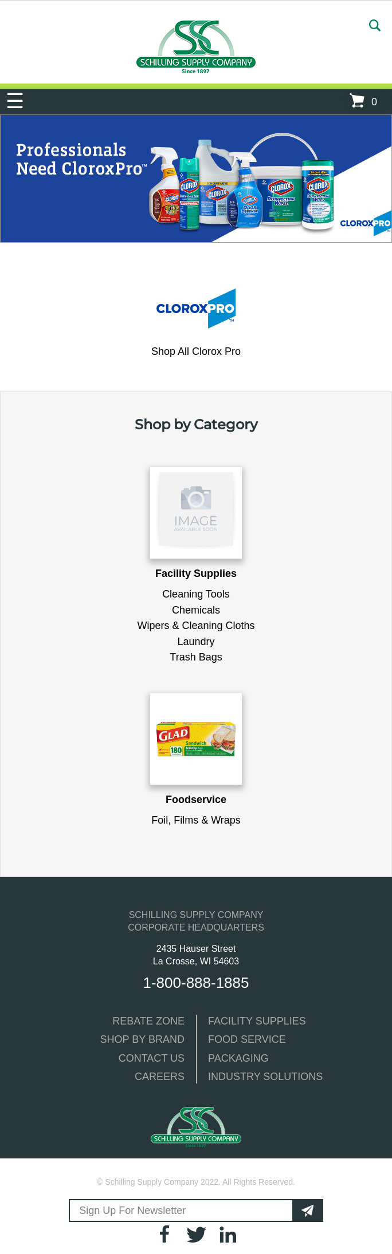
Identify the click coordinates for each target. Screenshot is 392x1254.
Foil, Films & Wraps (196, 820)
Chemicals (196, 610)
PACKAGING (238, 1058)
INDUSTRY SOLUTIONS (265, 1076)
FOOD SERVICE (247, 1039)
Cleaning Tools (196, 594)
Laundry (195, 641)
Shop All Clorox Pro (196, 351)
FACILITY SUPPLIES (257, 1021)
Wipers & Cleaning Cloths (195, 625)
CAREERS (160, 1076)
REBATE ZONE (148, 1021)
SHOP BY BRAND (142, 1039)
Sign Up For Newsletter (130, 1210)
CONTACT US (152, 1058)
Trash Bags (196, 657)
